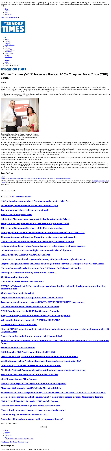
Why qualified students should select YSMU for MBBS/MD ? (30, 320)
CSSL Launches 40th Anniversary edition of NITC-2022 (28, 352)
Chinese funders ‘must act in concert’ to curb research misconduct (33, 410)
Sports (7, 48)
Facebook (4, 178)
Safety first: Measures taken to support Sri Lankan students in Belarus (35, 219)
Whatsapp (18, 178)
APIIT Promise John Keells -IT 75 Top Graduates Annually (30, 311)
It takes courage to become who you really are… (24, 414)
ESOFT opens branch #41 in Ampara (19, 379)
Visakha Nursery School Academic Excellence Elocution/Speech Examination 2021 (41, 361)
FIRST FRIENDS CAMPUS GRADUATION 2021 (25, 255)
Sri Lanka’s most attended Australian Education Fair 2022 (29, 374)
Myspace (65, 178)
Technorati (50, 178)
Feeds (6, 12)
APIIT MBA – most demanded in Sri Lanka (22, 281)
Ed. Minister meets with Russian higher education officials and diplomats (36, 250)
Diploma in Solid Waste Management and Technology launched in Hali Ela (37, 241)
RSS (69, 178)
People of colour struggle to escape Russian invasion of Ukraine (32, 297)
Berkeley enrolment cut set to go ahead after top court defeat (30, 405)
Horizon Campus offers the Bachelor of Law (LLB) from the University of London (41, 268)
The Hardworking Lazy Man (15, 277)
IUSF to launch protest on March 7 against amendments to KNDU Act (35, 201)
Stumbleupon (39, 178)
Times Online (15, 17)
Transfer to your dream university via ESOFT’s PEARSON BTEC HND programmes (42, 302)
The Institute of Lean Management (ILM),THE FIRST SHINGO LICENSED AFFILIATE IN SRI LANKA (53, 392)
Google (32, 178)
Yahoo (55, 178)
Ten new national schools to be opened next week (24, 210)
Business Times (9, 50)
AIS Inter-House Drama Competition (19, 324)
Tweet (2, 177)
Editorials (8, 17)
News (7, 39)
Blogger (59, 178)
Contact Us (8, 14)
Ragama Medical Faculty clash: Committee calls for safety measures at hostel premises (43, 246)
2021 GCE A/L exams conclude (16, 196)
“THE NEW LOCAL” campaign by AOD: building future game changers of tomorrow (43, 370)
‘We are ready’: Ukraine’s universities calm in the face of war (31, 365)
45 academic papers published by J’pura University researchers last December (39, 237)
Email (13, 178)
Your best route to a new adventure (18, 347)
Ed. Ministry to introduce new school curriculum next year (29, 205)
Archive (7, 11)
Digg (28, 178)
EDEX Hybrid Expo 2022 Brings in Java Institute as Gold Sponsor (33, 383)
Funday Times (9, 53)
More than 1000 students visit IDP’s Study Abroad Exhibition (31, 388)
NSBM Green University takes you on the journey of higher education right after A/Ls (43, 259)
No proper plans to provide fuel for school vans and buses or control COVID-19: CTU (43, 232)
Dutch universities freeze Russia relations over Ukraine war (30, 306)
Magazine (8, 51)
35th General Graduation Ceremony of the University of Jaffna (32, 228)
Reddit (45, 178)
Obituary (7, 55)
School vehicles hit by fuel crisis (16, 214)
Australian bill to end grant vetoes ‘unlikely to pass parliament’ (32, 419)
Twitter (9, 178)
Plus (6, 46)
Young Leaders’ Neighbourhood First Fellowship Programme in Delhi (35, 223)
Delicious (24, 178)
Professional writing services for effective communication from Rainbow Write (39, 356)
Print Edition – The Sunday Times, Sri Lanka (19, 439)
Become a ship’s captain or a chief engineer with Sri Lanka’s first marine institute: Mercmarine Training (52, 397)
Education (8, 57)
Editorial (7, 43)
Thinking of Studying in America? (17, 293)
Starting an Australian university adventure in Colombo (28, 272)
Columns (7, 41)
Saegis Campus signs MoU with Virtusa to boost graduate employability (36, 315)
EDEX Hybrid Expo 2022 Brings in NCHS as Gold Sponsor (30, 401)
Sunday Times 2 (9, 45)
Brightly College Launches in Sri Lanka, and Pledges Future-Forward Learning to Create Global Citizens (52, 263)
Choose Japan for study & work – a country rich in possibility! (31, 336)
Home (6, 9)
